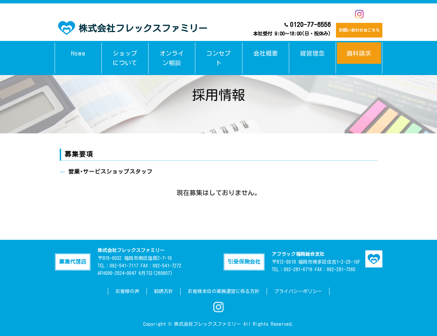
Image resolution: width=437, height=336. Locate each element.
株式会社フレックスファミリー (133, 27)
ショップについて (124, 49)
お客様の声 (127, 291)
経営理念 (312, 49)
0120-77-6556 (282, 28)
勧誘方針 (163, 291)
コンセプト (218, 49)
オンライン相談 (172, 49)
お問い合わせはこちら (354, 29)
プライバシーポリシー (298, 291)
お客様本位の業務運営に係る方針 (223, 291)
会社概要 (265, 49)
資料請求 (359, 49)
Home (78, 49)
